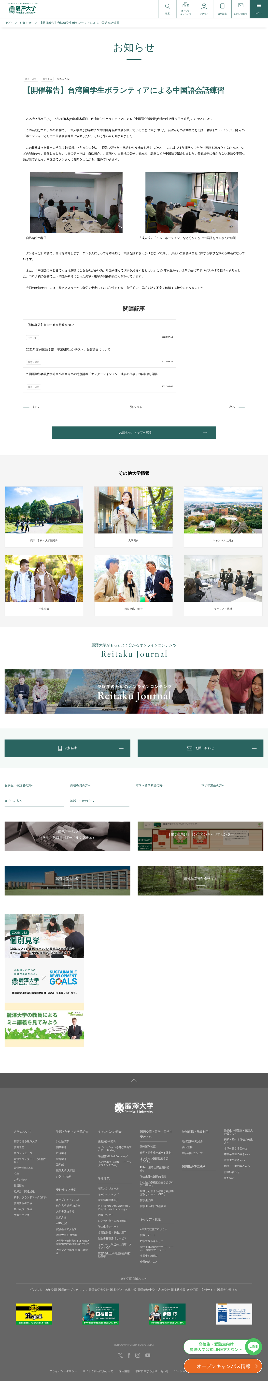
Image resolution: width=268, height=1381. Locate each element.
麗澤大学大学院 (98, 1247)
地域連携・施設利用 (195, 1089)
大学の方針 (20, 1137)
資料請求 (229, 1135)
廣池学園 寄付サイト (201, 1247)
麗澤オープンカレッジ (72, 1247)
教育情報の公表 (23, 1160)
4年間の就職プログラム (153, 1187)
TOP (9, 23)
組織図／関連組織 (24, 1149)
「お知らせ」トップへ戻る (134, 384)
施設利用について (192, 1110)
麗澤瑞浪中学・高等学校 (153, 1247)
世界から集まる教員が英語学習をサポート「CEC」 (157, 1151)
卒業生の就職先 (149, 1213)
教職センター (105, 1172)
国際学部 (61, 1104)
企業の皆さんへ (149, 1219)
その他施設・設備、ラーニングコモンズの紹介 (115, 1121)
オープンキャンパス (67, 1157)
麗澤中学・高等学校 (123, 1247)
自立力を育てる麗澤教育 (112, 1178)
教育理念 (19, 1104)
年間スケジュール (108, 1146)
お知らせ (25, 23)
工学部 (60, 1122)
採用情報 (124, 1329)
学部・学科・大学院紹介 (72, 1089)
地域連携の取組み (192, 1099)
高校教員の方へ (80, 743)
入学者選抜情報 (65, 1169)
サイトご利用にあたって (98, 1329)
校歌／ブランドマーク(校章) (30, 1155)
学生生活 (104, 1136)
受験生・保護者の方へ (19, 743)
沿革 (16, 1131)
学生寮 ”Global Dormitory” (113, 1114)
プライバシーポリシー (63, 1329)
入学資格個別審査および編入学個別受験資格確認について (73, 1200)
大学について (22, 1089)
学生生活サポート (108, 1184)
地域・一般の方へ (82, 759)
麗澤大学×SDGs (23, 1125)
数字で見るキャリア (151, 1198)
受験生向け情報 (66, 1147)
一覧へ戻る (134, 356)
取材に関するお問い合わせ (152, 1329)
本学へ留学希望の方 (235, 1106)
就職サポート (147, 1192)
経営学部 (61, 1116)
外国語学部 (62, 1099)
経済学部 (61, 1110)
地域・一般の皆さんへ (237, 1123)
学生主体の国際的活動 (153, 1134)
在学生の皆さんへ (234, 1117)
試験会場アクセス (66, 1187)
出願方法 (61, 1175)
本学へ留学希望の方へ (150, 743)
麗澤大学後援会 (227, 1247)
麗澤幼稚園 (178, 1247)
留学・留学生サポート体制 (155, 1110)
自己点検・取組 (23, 1166)
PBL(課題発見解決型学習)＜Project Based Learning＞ (114, 1165)
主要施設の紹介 (107, 1099)
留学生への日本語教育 (153, 1163)
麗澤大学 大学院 (65, 1128)
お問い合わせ (232, 1129)
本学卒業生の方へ (213, 743)
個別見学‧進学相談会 (68, 1163)
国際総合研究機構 (194, 1124)
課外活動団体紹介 (108, 1158)
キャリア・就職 (150, 1177)
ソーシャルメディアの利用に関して (196, 1329)
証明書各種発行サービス (112, 1196)
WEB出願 (61, 1181)
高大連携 (187, 1104)
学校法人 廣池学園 (43, 1247)
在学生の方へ (13, 759)
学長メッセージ (23, 1110)
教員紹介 (19, 1143)
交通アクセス (21, 1172)
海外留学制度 (147, 1104)
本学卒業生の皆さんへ (237, 1112)
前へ (36, 356)
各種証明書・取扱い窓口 (112, 1190)
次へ (232, 356)
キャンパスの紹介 (110, 1089)
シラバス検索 (63, 1134)
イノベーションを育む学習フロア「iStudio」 (115, 1106)
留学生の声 (146, 1158)
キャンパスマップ (108, 1152)
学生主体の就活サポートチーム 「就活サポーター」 (157, 1206)
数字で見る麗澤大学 (25, 1099)
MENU (258, 9)
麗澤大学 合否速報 (66, 1192)
